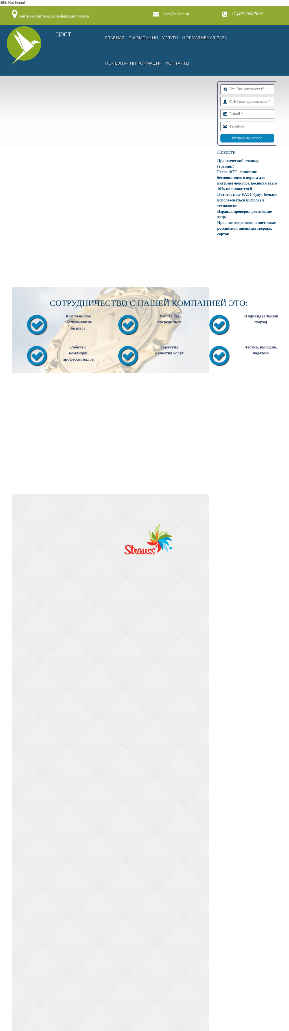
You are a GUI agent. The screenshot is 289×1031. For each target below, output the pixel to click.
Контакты (177, 63)
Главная (114, 37)
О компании (143, 37)
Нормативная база (204, 37)
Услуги (170, 37)
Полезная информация (133, 63)
